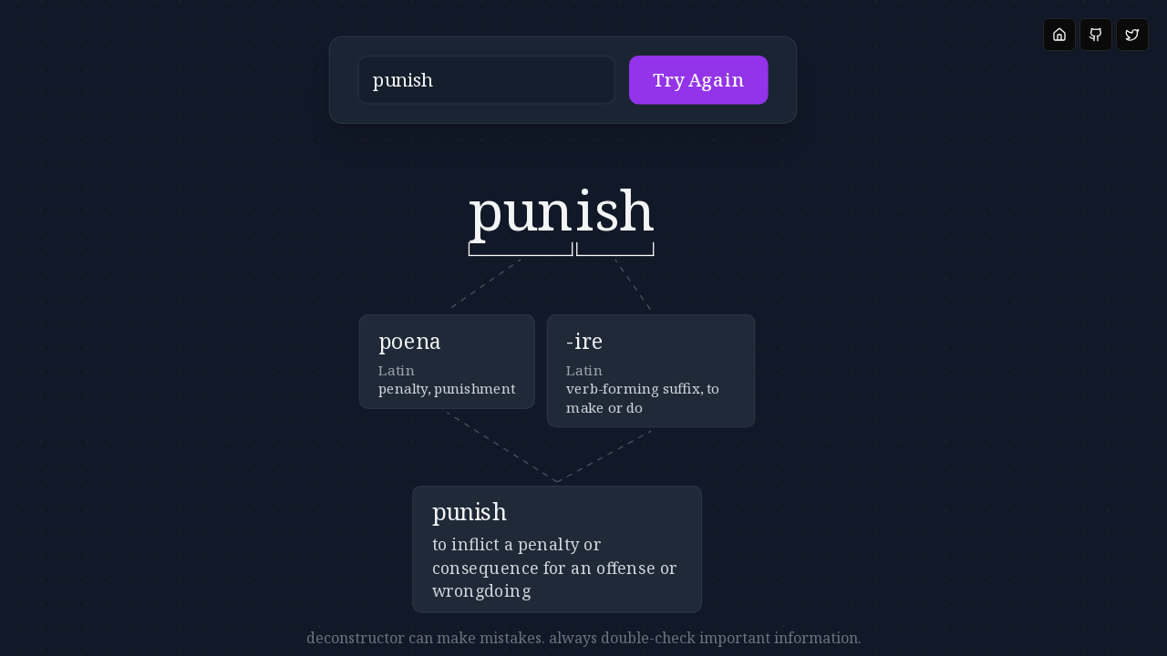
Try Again (627, 90)
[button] (503, 90)
